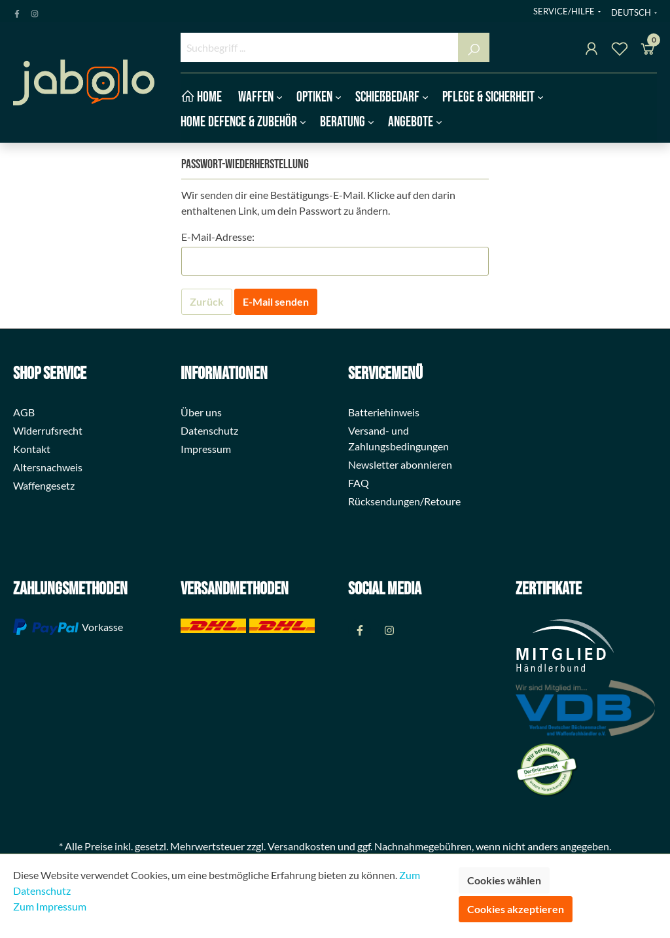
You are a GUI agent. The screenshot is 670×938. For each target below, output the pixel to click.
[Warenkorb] (648, 51)
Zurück (207, 301)
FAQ (358, 483)
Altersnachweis (47, 467)
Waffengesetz (44, 485)
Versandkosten (302, 846)
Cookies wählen (504, 880)
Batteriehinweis (383, 412)
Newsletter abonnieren (400, 464)
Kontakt (31, 448)
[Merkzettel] (619, 51)
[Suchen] (473, 47)
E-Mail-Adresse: (218, 236)
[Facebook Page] (17, 11)
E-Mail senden (276, 301)
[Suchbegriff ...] (320, 47)
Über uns (201, 412)
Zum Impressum (49, 906)
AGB (24, 412)
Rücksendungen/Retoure (404, 501)
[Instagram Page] (35, 11)
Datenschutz (209, 430)
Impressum (206, 448)
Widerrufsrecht (47, 430)
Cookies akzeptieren (515, 909)
